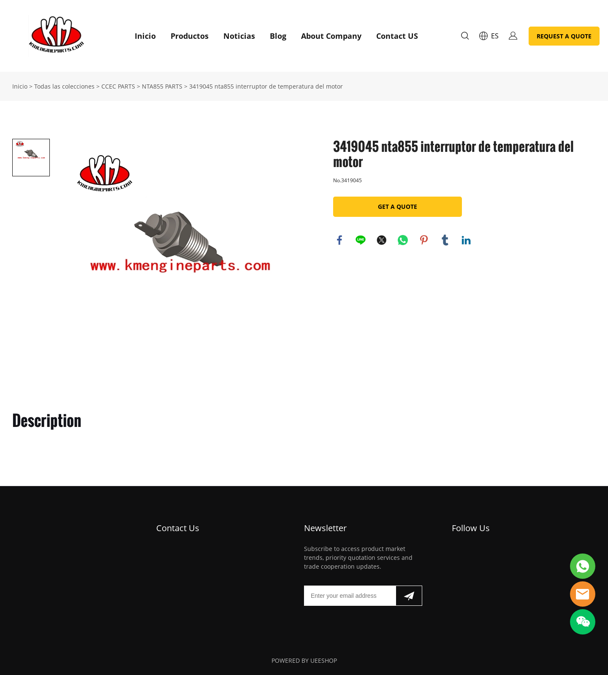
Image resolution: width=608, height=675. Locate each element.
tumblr (445, 240)
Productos (190, 36)
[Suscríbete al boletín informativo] (409, 596)
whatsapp (402, 240)
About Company (331, 36)
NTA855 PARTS (162, 86)
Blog (278, 36)
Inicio (145, 36)
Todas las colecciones (64, 86)
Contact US (397, 36)
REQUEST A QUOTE (564, 36)
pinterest (424, 240)
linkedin (466, 240)
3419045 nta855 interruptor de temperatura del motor (266, 86)
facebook (339, 240)
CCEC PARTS (118, 86)
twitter (381, 240)
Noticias (239, 36)
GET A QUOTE (397, 206)
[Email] (350, 596)
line (360, 240)
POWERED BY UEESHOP (304, 660)
